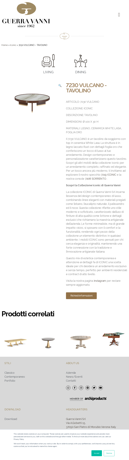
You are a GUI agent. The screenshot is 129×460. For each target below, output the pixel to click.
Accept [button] (96, 453)
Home (4, 45)
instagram (100, 280)
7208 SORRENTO (95, 178)
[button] (119, 15)
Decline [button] (109, 453)
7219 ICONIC (108, 174)
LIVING (48, 72)
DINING (80, 72)
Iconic (13, 45)
